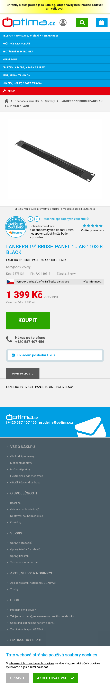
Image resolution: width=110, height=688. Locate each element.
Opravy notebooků (21, 542)
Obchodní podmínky (22, 456)
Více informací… (92, 281)
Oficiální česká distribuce (25, 482)
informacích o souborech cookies (31, 667)
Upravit (17, 682)
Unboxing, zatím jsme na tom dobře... (32, 622)
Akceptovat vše (55, 682)
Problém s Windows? (23, 609)
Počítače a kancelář (27, 101)
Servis (16, 533)
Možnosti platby (20, 469)
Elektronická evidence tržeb (26, 476)
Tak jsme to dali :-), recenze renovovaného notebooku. (42, 616)
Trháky (14, 589)
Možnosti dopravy (21, 462)
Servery (50, 101)
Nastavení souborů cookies (26, 515)
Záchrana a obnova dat (24, 562)
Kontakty (15, 522)
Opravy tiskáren (19, 555)
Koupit (27, 320)
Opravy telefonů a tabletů (25, 549)
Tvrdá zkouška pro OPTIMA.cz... (29, 629)
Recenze (15, 502)
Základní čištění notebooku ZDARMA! (33, 582)
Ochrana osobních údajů (24, 509)
